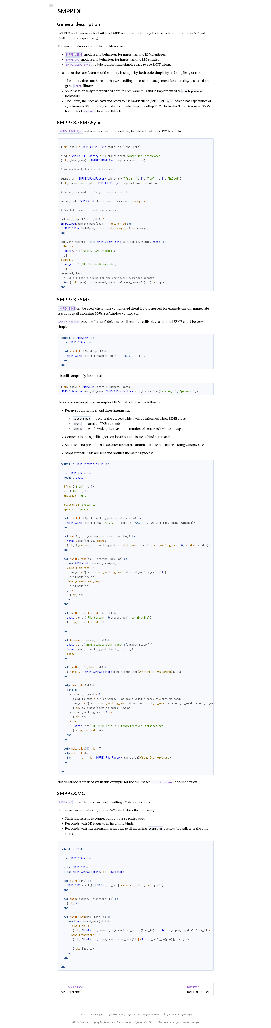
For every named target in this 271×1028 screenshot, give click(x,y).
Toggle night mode (164, 1022)
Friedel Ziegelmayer (209, 1014)
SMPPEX (17, 50)
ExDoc (123, 1014)
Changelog (18, 84)
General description (27, 60)
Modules (15, 34)
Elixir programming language (163, 1014)
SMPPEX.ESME (24, 69)
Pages (13, 29)
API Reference (21, 45)
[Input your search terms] (28, 5)
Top (16, 56)
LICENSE (18, 89)
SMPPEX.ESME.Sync (28, 64)
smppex (17, 15)
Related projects (22, 79)
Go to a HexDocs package (192, 1022)
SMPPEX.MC (23, 73)
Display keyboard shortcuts (135, 1022)
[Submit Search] (5, 5)
